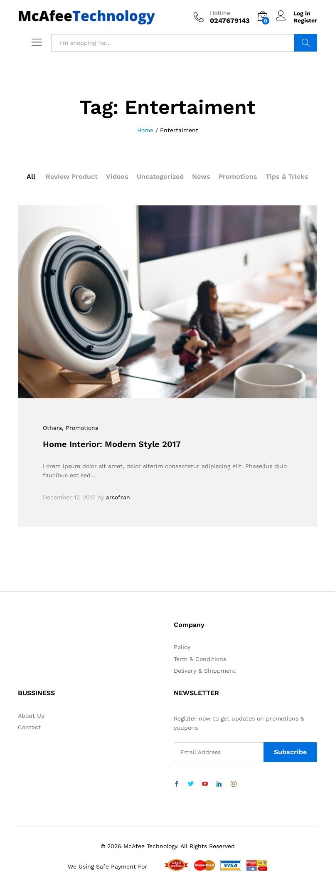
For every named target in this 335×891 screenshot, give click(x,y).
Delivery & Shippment (205, 670)
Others (52, 428)
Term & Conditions (200, 659)
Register (305, 20)
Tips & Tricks (287, 176)
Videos (117, 176)
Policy (182, 647)
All (31, 176)
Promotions (238, 176)
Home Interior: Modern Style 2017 (112, 444)
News (201, 176)
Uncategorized (160, 176)
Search (305, 43)
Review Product (72, 176)
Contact (29, 727)
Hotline (220, 13)
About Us (31, 715)
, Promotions (80, 428)
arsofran (118, 497)
